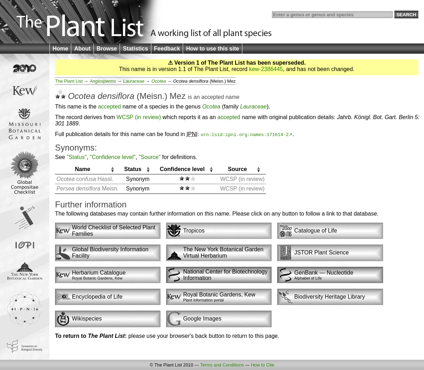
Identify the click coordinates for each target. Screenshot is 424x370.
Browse (107, 49)
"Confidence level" (113, 157)
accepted (212, 97)
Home (60, 49)
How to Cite (262, 365)
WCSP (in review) (138, 117)
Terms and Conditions (222, 365)
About (82, 49)
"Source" (149, 157)
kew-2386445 (266, 69)
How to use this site (212, 49)
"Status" (77, 157)
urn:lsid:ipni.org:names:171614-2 (245, 134)
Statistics (135, 49)
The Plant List (69, 81)
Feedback (167, 49)
